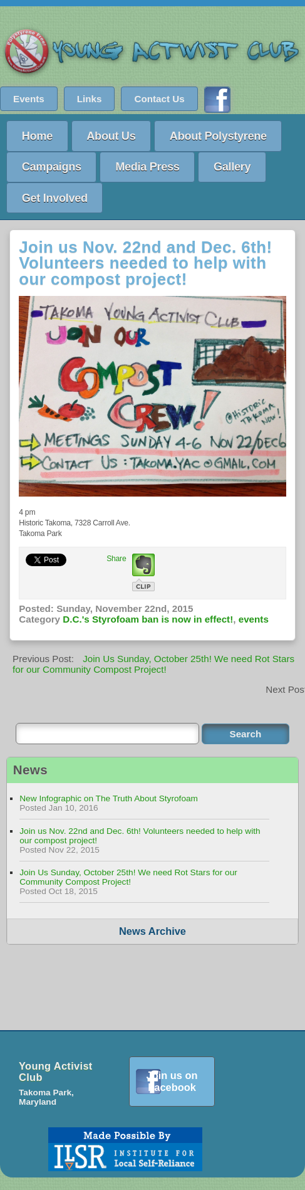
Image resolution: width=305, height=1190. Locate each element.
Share (116, 558)
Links (89, 98)
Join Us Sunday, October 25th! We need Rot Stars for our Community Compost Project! (153, 664)
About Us (110, 135)
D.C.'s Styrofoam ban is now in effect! (148, 619)
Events (28, 98)
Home (37, 135)
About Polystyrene (218, 135)
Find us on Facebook (217, 100)
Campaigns (51, 166)
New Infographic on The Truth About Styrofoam (108, 798)
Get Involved (55, 197)
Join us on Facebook (172, 1081)
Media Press (147, 166)
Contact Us (159, 98)
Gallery (232, 166)
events (254, 619)
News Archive (152, 931)
